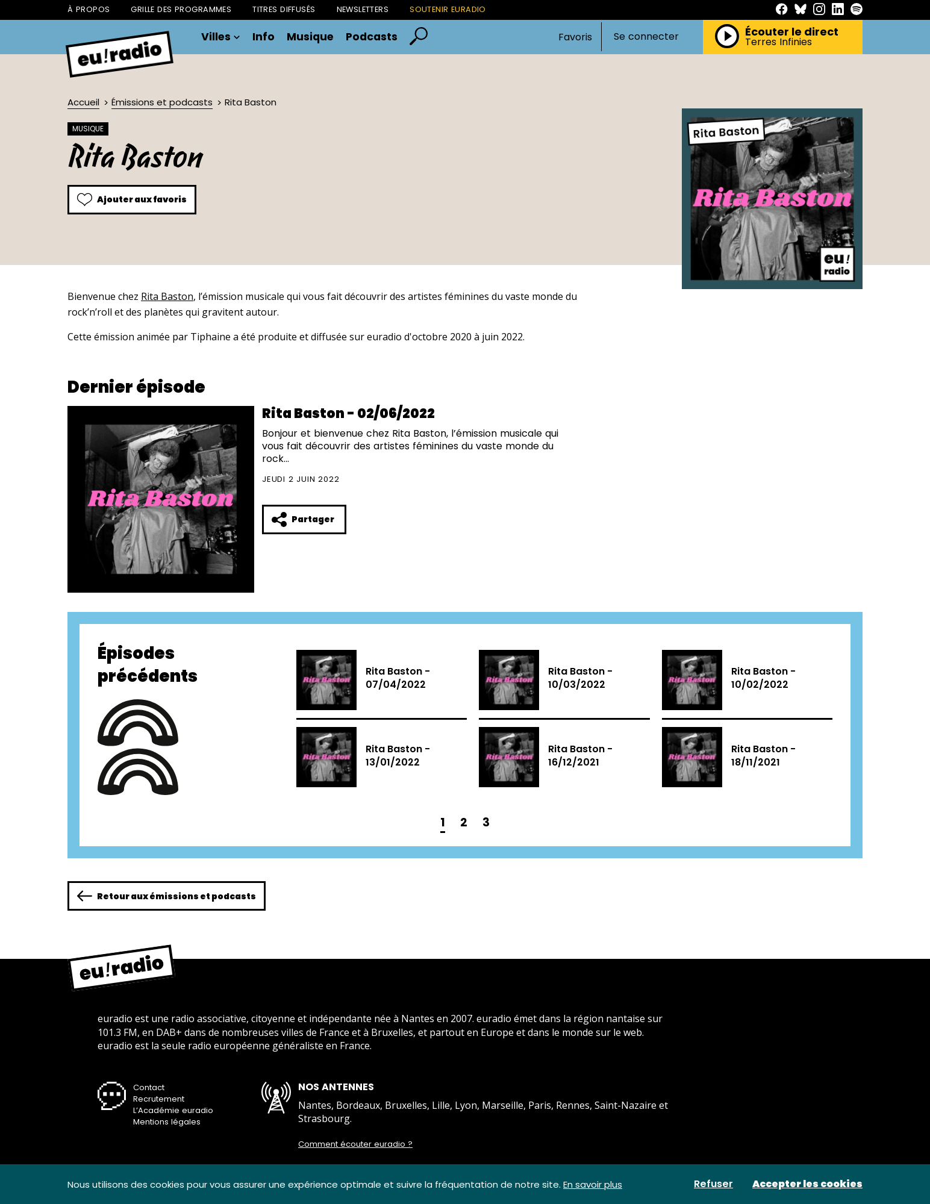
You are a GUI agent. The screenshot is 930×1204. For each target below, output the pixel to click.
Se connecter (646, 37)
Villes (220, 37)
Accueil (83, 102)
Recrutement (158, 1099)
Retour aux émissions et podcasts (166, 895)
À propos (88, 9)
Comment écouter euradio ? (355, 1144)
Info (263, 37)
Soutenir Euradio (448, 9)
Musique (310, 37)
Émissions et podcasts (162, 102)
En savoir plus (592, 1184)
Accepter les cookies (807, 1184)
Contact (148, 1087)
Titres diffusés (283, 9)
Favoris (575, 37)
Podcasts (372, 37)
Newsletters (363, 9)
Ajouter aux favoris (132, 199)
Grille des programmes (181, 9)
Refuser (713, 1184)
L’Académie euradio (173, 1110)
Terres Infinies (778, 42)
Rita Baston (167, 296)
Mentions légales (167, 1122)
